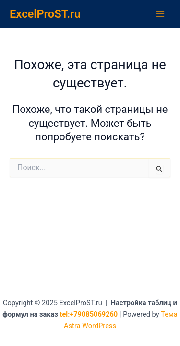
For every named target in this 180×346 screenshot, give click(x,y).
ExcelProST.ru (45, 14)
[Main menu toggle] (160, 14)
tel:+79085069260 (89, 314)
